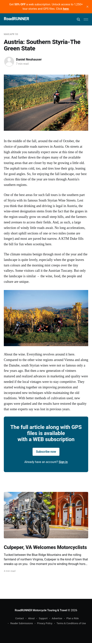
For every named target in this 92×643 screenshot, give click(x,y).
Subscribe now (46, 451)
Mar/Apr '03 (11, 34)
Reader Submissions (21, 623)
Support (43, 618)
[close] (87, 7)
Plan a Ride (72, 618)
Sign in (63, 462)
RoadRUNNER (16, 19)
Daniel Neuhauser (29, 59)
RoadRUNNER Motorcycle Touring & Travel (41, 610)
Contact (19, 618)
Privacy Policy (44, 623)
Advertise (57, 618)
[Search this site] (78, 19)
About (31, 618)
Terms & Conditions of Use (71, 623)
